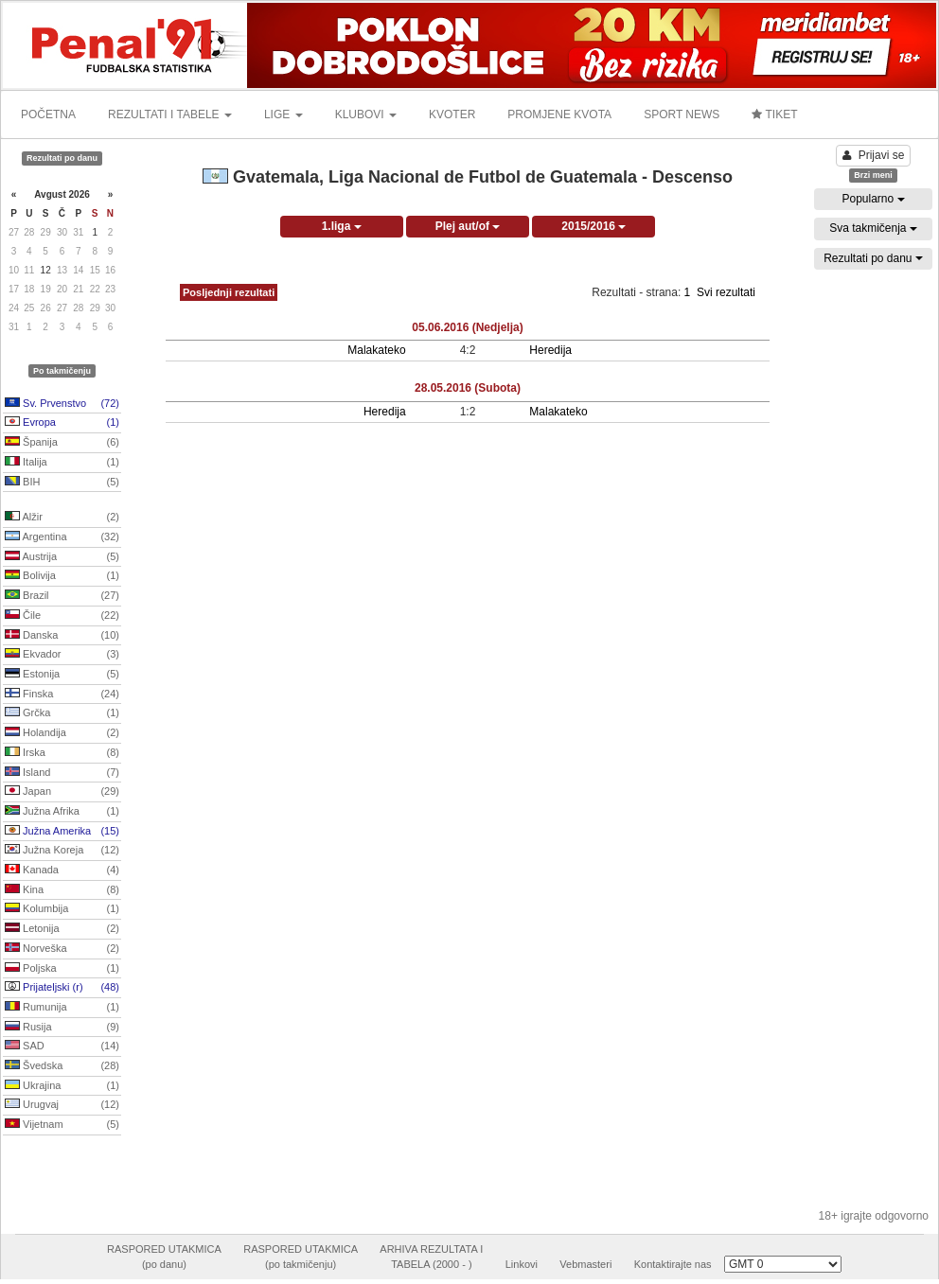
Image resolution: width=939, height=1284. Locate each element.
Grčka (62, 713)
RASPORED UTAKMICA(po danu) (164, 1256)
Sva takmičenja (873, 228)
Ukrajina (62, 1086)
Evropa (62, 423)
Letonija (62, 929)
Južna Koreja (62, 850)
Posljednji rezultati (229, 292)
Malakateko (376, 350)
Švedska (62, 1066)
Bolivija (62, 576)
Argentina (62, 537)
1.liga (342, 226)
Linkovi (521, 1264)
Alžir (62, 517)
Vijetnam (62, 1125)
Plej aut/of (468, 226)
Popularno (873, 198)
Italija (62, 462)
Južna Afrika (62, 811)
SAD (62, 1046)
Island (62, 773)
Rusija (62, 1027)
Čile (62, 616)
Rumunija (62, 1007)
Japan (62, 792)
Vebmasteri (585, 1264)
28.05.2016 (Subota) (468, 388)
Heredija (550, 350)
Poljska (62, 968)
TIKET (774, 114)
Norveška (62, 949)
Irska (62, 753)
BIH (62, 482)
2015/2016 (593, 226)
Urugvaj (62, 1105)
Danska (62, 635)
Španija (62, 442)
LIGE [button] (283, 114)
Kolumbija (62, 909)
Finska (62, 694)
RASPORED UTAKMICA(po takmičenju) (300, 1256)
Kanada (62, 870)
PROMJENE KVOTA (559, 114)
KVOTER (452, 114)
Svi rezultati (726, 292)
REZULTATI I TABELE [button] (170, 114)
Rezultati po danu (873, 258)
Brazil (62, 596)
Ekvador (62, 654)
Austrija (62, 557)
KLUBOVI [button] (366, 114)
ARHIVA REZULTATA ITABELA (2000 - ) (431, 1256)
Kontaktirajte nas (673, 1264)
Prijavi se (873, 155)
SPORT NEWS (681, 114)
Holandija (62, 733)
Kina (62, 890)
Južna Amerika (62, 831)
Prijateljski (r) (62, 987)
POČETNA (48, 114)
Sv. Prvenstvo (62, 404)
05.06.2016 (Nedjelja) (467, 327)
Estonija (62, 674)
